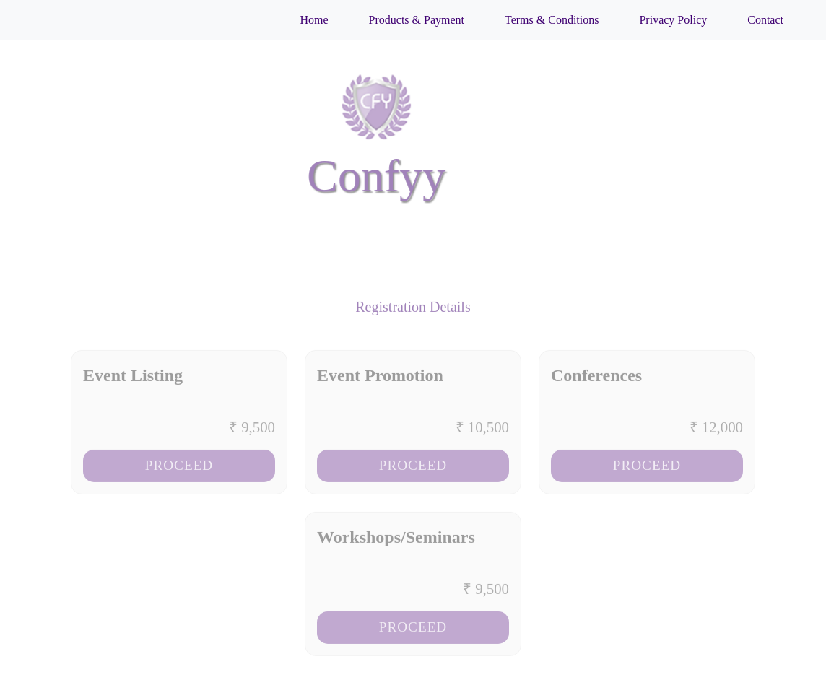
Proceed (179, 470)
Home (314, 20)
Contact (765, 20)
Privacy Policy (673, 20)
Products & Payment (416, 20)
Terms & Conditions (552, 20)
